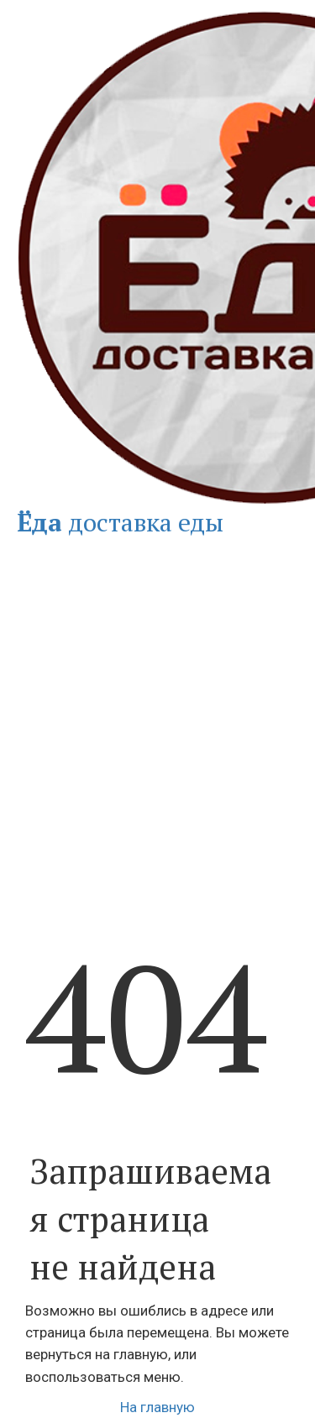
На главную (157, 1407)
